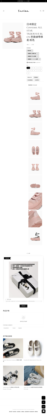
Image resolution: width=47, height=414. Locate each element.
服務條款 (36, 411)
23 (36, 67)
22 (28, 67)
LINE (43, 406)
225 (32, 67)
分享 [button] (28, 253)
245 (32, 70)
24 (28, 70)
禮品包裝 (8, 299)
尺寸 (27, 65)
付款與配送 (30, 80)
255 (40, 70)
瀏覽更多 (23, 305)
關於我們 (10, 411)
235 (40, 67)
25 (36, 70)
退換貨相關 (27, 411)
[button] (3, 11)
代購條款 (36, 77)
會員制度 (14, 411)
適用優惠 (29, 48)
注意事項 (37, 80)
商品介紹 (30, 77)
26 (28, 73)
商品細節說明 (31, 411)
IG (43, 402)
